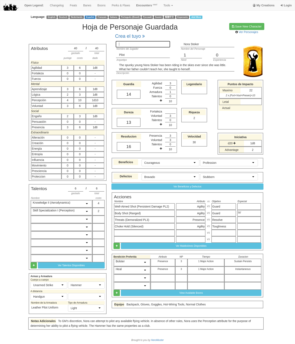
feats (73, 5)
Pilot (122, 54)
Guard (216, 206)
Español (90, 17)
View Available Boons (191, 292)
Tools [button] (168, 5)
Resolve (217, 219)
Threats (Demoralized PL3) (132, 219)
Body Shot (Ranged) (128, 213)
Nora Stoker (191, 44)
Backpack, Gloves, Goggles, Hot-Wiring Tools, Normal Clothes (165, 304)
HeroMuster (157, 340)
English (52, 17)
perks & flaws (121, 5)
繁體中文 (169, 17)
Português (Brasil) (130, 17)
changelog (57, 5)
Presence (199, 219)
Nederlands (77, 17)
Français (102, 17)
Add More (196, 17)
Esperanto (182, 17)
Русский (147, 17)
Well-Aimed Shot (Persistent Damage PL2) (142, 206)
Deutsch (63, 17)
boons (102, 5)
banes (87, 5)
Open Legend (34, 5)
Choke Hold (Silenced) (129, 226)
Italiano (114, 17)
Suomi (158, 17)
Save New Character (247, 26)
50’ (239, 212)
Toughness (219, 226)
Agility (201, 206)
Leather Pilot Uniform (44, 307)
